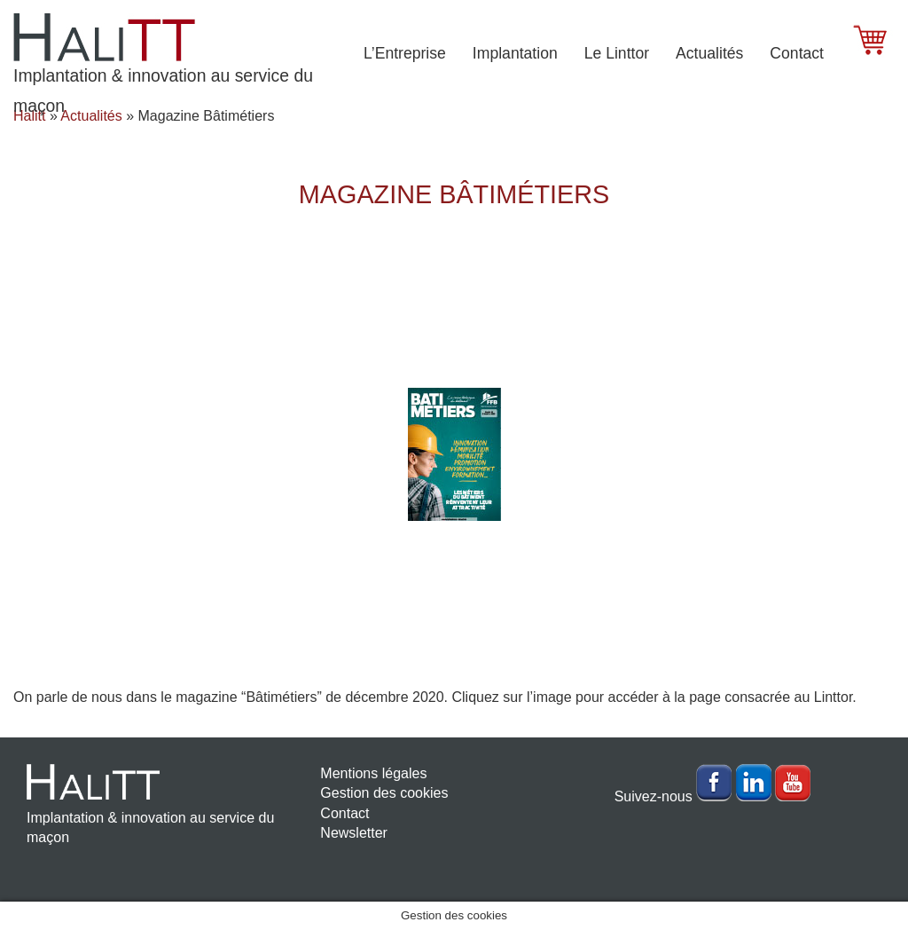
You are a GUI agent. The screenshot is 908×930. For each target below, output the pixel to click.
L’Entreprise (405, 53)
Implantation (515, 53)
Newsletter (353, 832)
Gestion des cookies (384, 792)
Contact (797, 53)
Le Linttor (616, 53)
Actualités (709, 53)
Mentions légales (373, 773)
